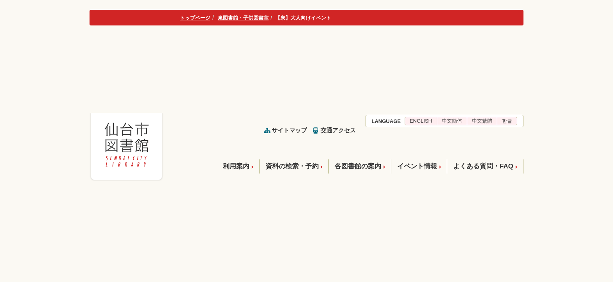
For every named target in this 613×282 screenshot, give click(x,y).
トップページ (195, 18)
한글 (507, 121)
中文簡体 (452, 121)
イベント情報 (417, 166)
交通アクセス (338, 130)
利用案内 (236, 166)
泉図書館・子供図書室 (243, 18)
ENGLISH (421, 121)
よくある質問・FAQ (483, 166)
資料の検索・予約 (292, 166)
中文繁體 (482, 121)
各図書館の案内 (358, 166)
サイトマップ (289, 130)
